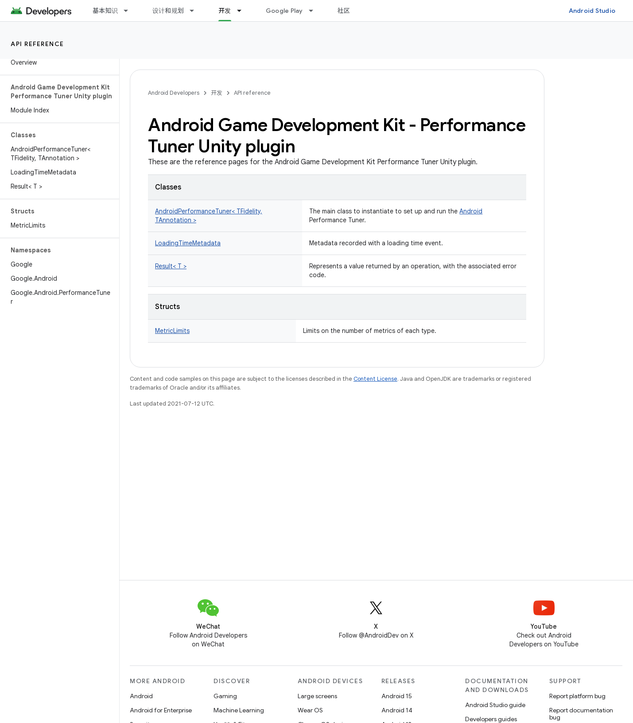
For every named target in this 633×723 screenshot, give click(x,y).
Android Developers (173, 93)
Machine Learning (239, 710)
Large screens (317, 696)
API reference (37, 44)
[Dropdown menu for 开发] (243, 10)
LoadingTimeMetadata (188, 243)
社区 (344, 11)
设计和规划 (168, 11)
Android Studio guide (495, 705)
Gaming (225, 696)
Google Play (284, 11)
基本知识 (105, 11)
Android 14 (396, 710)
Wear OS (310, 710)
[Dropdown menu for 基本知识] (130, 10)
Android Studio (592, 11)
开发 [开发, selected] (224, 11)
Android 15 (396, 696)
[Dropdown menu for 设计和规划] (196, 10)
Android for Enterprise (161, 710)
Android (470, 211)
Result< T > (170, 266)
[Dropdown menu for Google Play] (315, 10)
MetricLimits (172, 331)
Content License (375, 379)
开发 (216, 93)
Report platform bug (577, 696)
